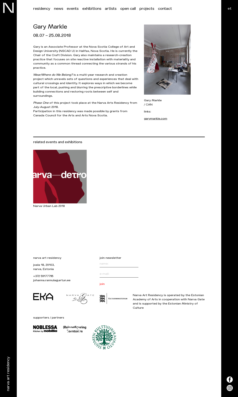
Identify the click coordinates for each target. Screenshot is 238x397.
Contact (165, 8)
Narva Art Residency (8, 374)
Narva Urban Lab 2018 (49, 206)
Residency (41, 8)
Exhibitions (91, 8)
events (73, 8)
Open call (128, 8)
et (230, 8)
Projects (146, 8)
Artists (111, 8)
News (58, 8)
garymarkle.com (155, 118)
